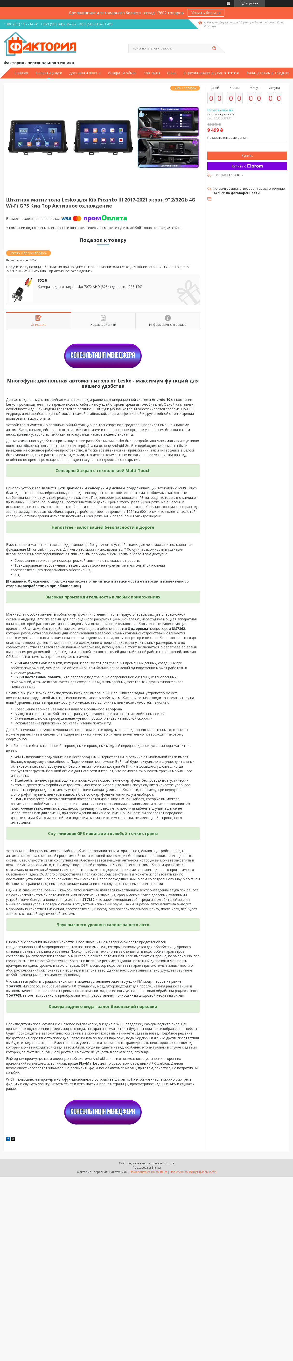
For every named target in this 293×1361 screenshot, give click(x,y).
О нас (171, 73)
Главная (21, 73)
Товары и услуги (48, 73)
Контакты (152, 73)
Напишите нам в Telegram (268, 73)
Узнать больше (206, 12)
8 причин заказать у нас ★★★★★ (211, 73)
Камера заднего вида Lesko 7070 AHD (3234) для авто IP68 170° (90, 287)
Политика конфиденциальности (193, 1172)
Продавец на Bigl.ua (147, 1168)
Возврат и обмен (122, 73)
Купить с (247, 166)
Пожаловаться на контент (148, 1172)
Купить (247, 155)
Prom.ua (168, 1163)
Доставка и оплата (85, 73)
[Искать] (214, 48)
